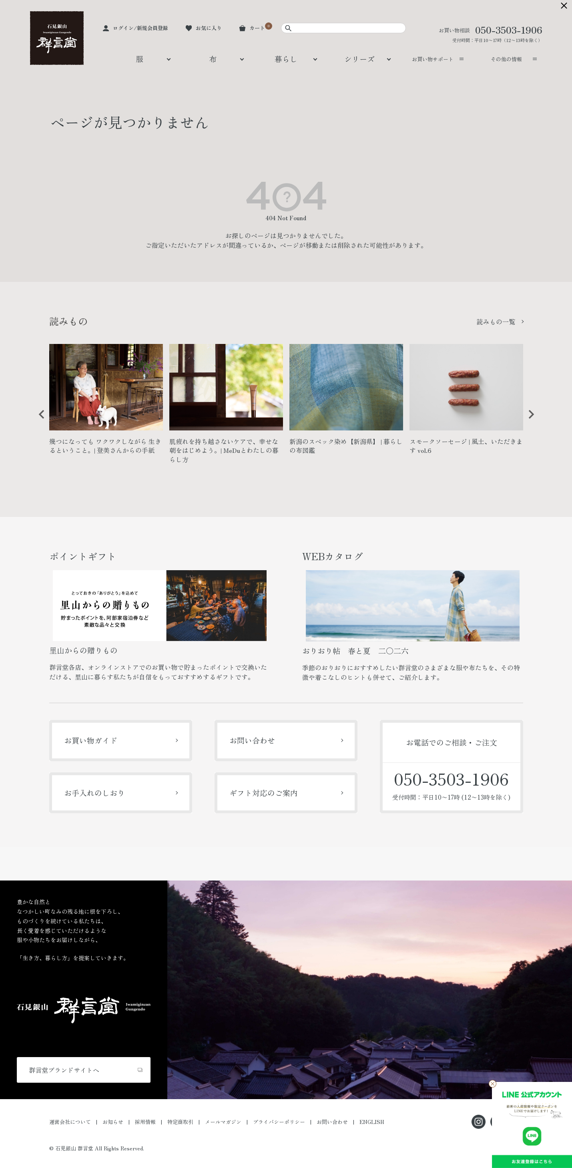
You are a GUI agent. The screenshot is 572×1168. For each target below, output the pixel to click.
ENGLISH (371, 1122)
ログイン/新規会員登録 (140, 28)
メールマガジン (223, 1122)
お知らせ (112, 1122)
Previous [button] (39, 420)
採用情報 (145, 1122)
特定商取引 (180, 1122)
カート (257, 28)
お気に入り (209, 28)
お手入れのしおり (94, 792)
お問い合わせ (252, 740)
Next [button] (528, 420)
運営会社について (70, 1122)
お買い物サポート (433, 59)
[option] (106, 402)
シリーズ (359, 58)
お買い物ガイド (90, 740)
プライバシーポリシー (279, 1122)
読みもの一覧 (496, 321)
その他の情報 (506, 59)
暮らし (286, 58)
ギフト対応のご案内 (263, 792)
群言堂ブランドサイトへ (64, 1070)
